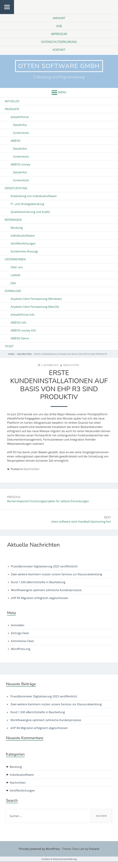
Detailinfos (20, 125)
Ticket (9, 347)
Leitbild (15, 275)
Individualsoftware (23, 236)
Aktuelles (12, 101)
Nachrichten (31, 469)
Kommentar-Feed (22, 641)
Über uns (17, 267)
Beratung (17, 228)
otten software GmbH (59, 66)
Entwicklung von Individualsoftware (34, 196)
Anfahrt (59, 18)
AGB (59, 26)
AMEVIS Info (18, 323)
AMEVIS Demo (20, 339)
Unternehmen (15, 260)
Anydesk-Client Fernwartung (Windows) (36, 299)
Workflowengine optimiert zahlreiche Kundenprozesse (46, 590)
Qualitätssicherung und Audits (30, 212)
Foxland (94, 849)
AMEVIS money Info (23, 331)
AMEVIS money (20, 165)
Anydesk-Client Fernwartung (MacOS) (35, 307)
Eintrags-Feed (20, 633)
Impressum (59, 34)
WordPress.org (20, 649)
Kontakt (59, 50)
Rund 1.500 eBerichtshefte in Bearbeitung (38, 582)
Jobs (13, 283)
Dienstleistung (16, 188)
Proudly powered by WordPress (39, 849)
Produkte (12, 109)
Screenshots (21, 133)
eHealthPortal (20, 117)
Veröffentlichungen (23, 244)
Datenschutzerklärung (59, 42)
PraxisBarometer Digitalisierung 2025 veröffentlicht (44, 566)
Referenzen (13, 220)
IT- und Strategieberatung (27, 204)
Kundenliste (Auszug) (24, 252)
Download (13, 291)
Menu (62, 93)
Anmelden (17, 625)
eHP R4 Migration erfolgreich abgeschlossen (39, 598)
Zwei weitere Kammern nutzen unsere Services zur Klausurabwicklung (56, 574)
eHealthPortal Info (22, 315)
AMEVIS (15, 141)
